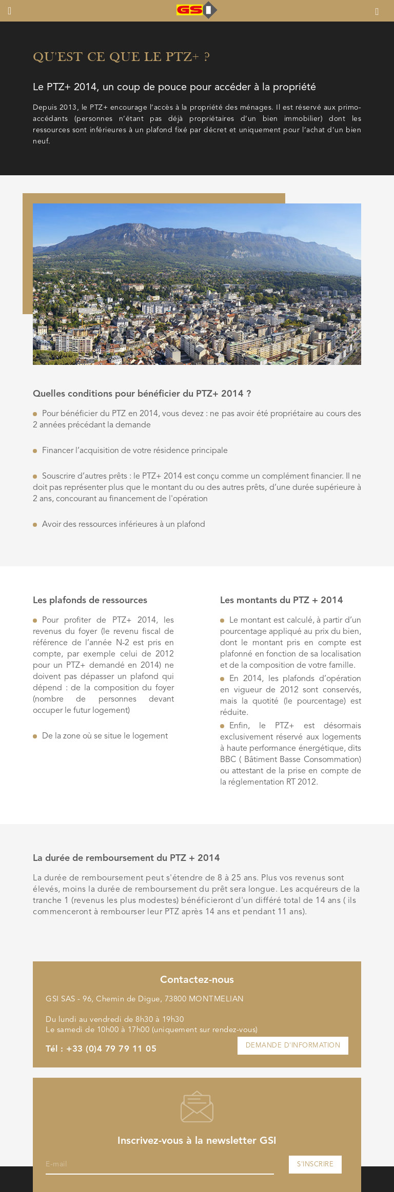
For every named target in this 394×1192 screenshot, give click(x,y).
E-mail (56, 1164)
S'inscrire (315, 1164)
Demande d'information (293, 1045)
